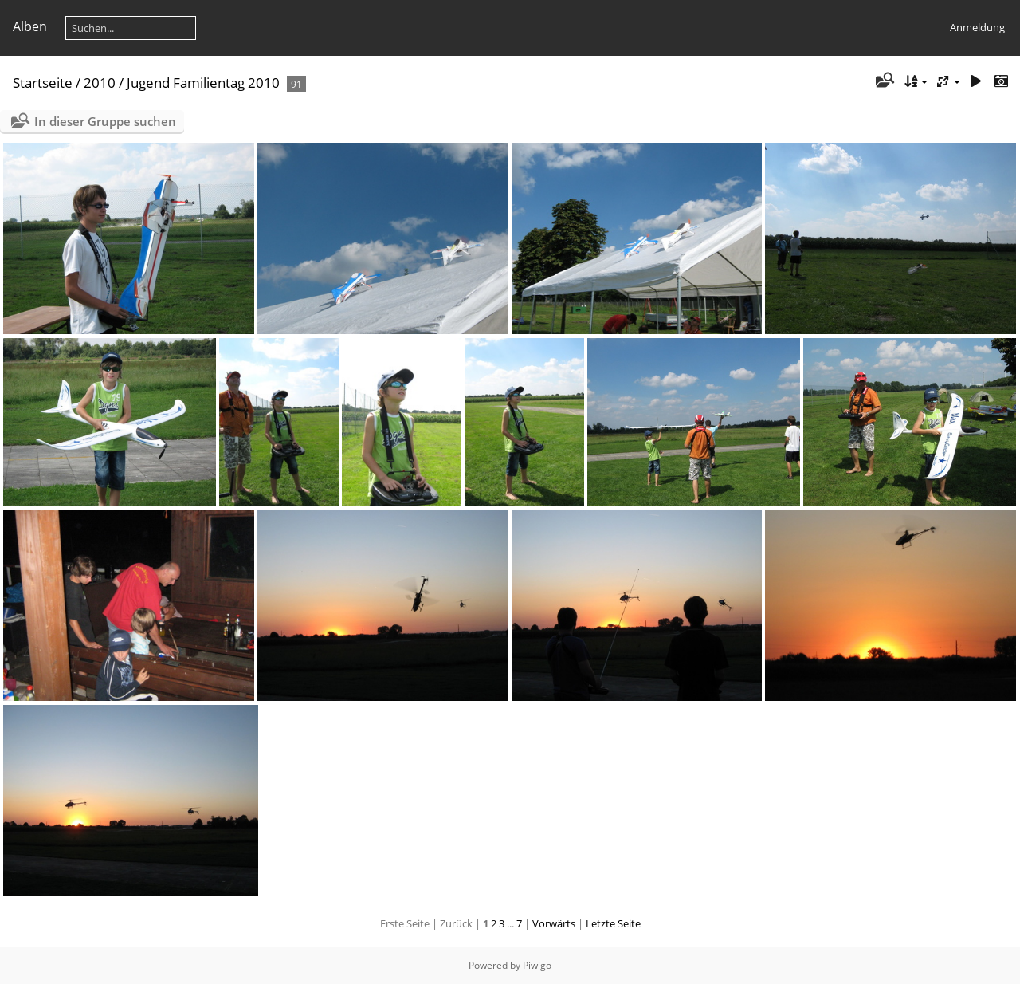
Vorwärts (553, 923)
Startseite (43, 82)
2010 (100, 82)
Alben (30, 26)
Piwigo (537, 965)
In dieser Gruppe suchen (105, 121)
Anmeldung (977, 27)
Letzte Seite (613, 923)
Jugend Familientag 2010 (203, 82)
